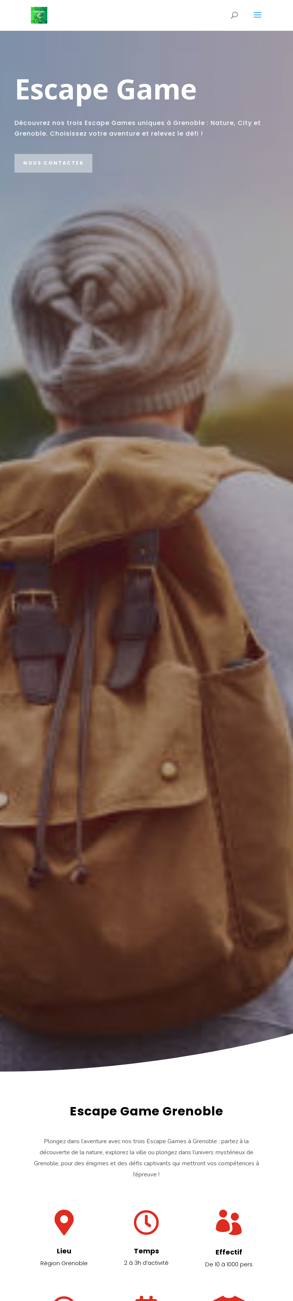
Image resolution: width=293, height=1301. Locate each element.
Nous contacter (53, 163)
